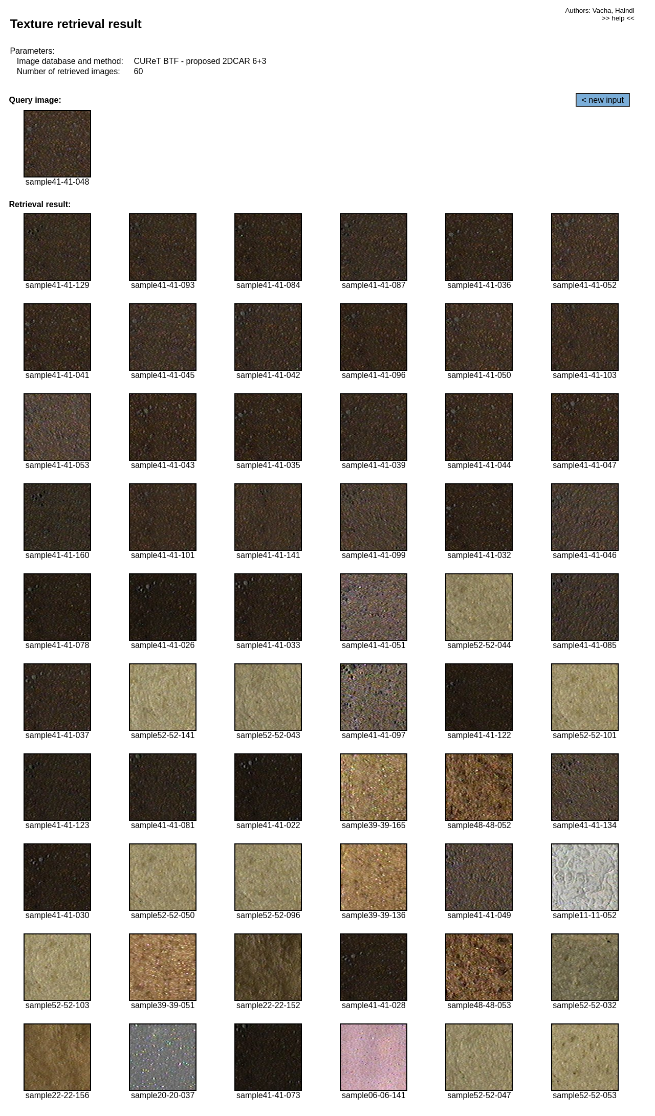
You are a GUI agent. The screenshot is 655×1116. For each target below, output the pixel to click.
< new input (603, 100)
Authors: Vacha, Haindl (599, 10)
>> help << (618, 18)
